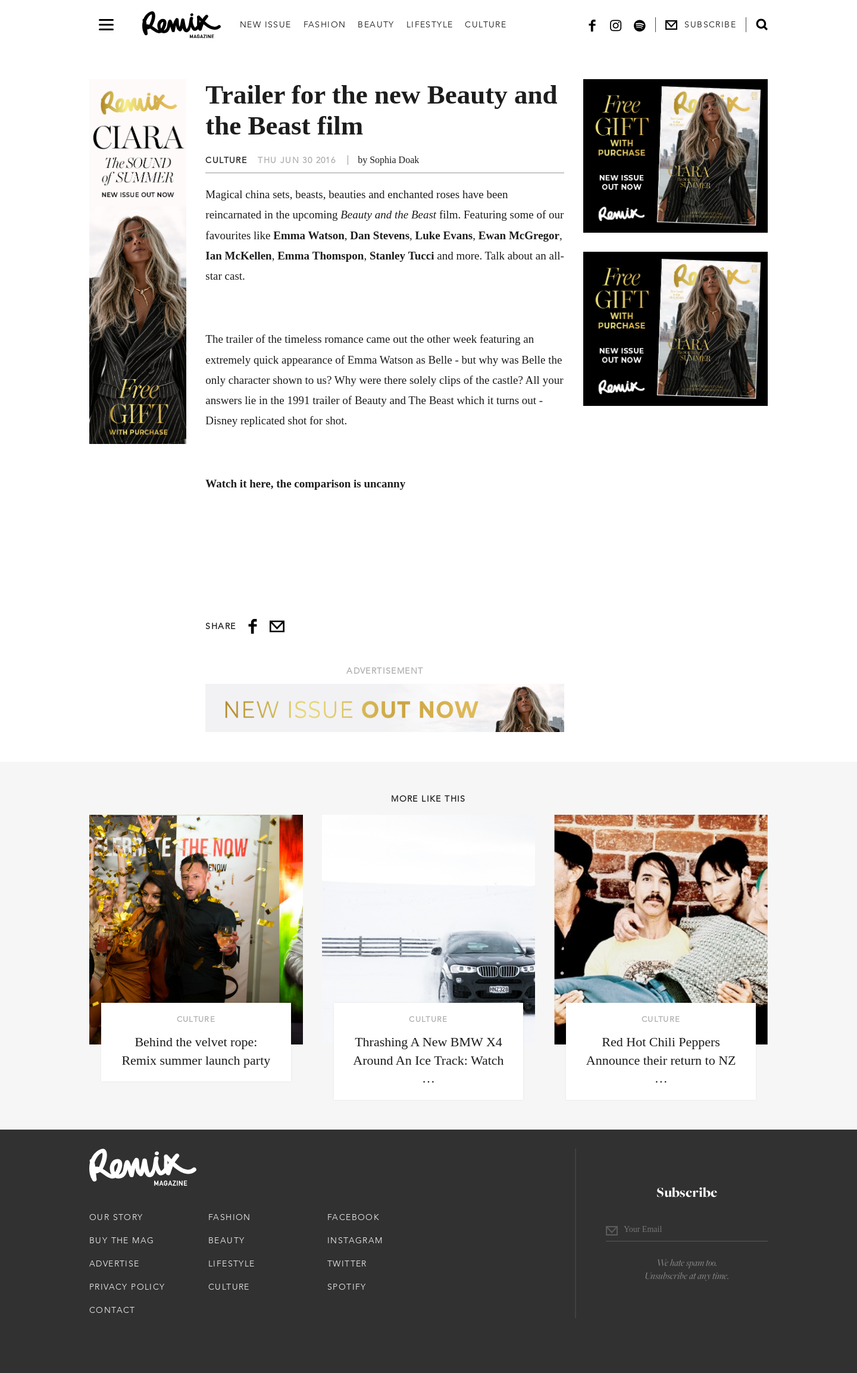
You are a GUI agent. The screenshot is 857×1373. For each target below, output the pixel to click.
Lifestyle (429, 24)
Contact (112, 1310)
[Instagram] (616, 24)
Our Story (116, 1217)
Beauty (376, 24)
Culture (485, 24)
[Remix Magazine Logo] (181, 25)
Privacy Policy (127, 1286)
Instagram (355, 1240)
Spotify (347, 1286)
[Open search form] (762, 24)
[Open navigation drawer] (106, 25)
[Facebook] (592, 24)
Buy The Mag (121, 1240)
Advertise (114, 1263)
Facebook (353, 1217)
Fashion (325, 24)
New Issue (266, 24)
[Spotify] (640, 24)
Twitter (347, 1263)
